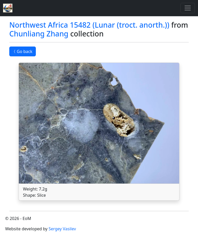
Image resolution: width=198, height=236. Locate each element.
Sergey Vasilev (62, 229)
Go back (22, 51)
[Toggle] (187, 8)
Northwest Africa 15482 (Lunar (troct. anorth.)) (89, 25)
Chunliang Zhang (38, 34)
